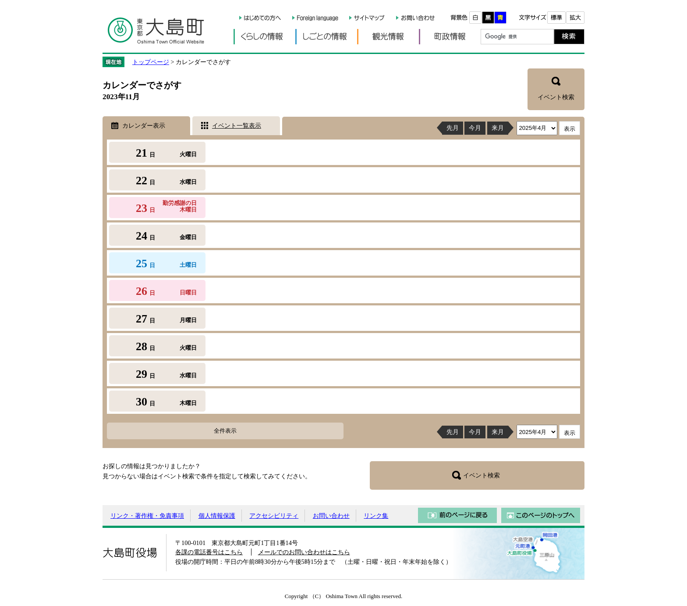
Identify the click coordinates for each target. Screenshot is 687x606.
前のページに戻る (457, 515)
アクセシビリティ (273, 515)
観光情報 (388, 36)
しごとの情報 (326, 36)
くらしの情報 (264, 36)
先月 (452, 127)
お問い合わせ (331, 515)
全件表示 (225, 430)
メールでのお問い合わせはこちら (304, 552)
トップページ (150, 61)
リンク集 (376, 515)
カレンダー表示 (143, 125)
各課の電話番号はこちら (209, 552)
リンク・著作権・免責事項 (147, 515)
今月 (475, 127)
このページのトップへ (540, 515)
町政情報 (450, 36)
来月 (498, 127)
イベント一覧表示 (236, 125)
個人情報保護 (216, 515)
